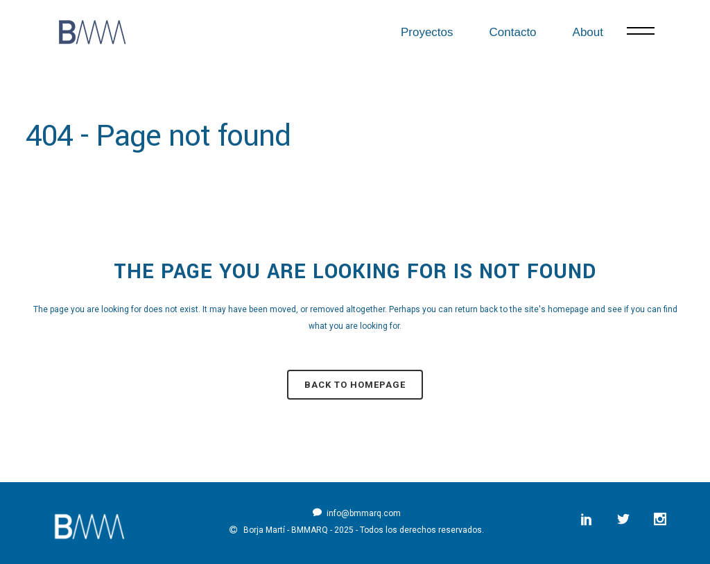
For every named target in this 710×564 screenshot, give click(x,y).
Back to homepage (355, 384)
